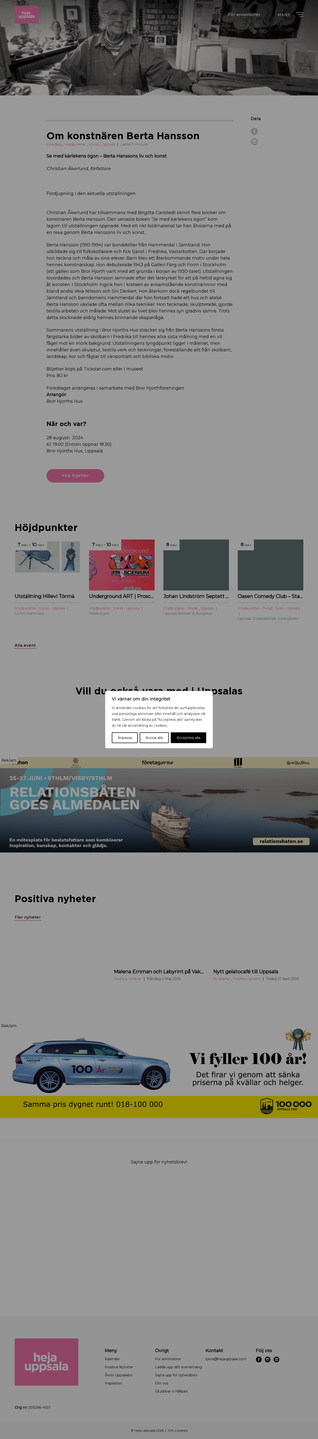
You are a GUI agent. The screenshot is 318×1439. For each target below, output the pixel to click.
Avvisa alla (154, 738)
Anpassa (125, 738)
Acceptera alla (188, 738)
